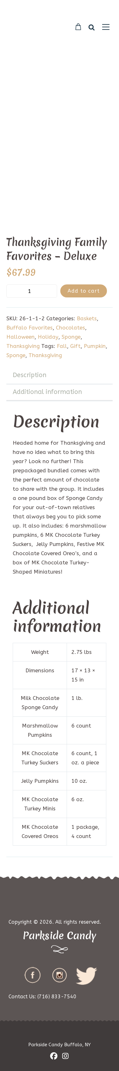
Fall (62, 346)
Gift (75, 346)
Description (29, 375)
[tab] (59, 375)
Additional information (47, 392)
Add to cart (84, 291)
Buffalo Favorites (29, 327)
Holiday (48, 337)
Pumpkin (95, 346)
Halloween (20, 337)
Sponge (71, 337)
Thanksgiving (23, 346)
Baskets (87, 318)
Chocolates (70, 327)
